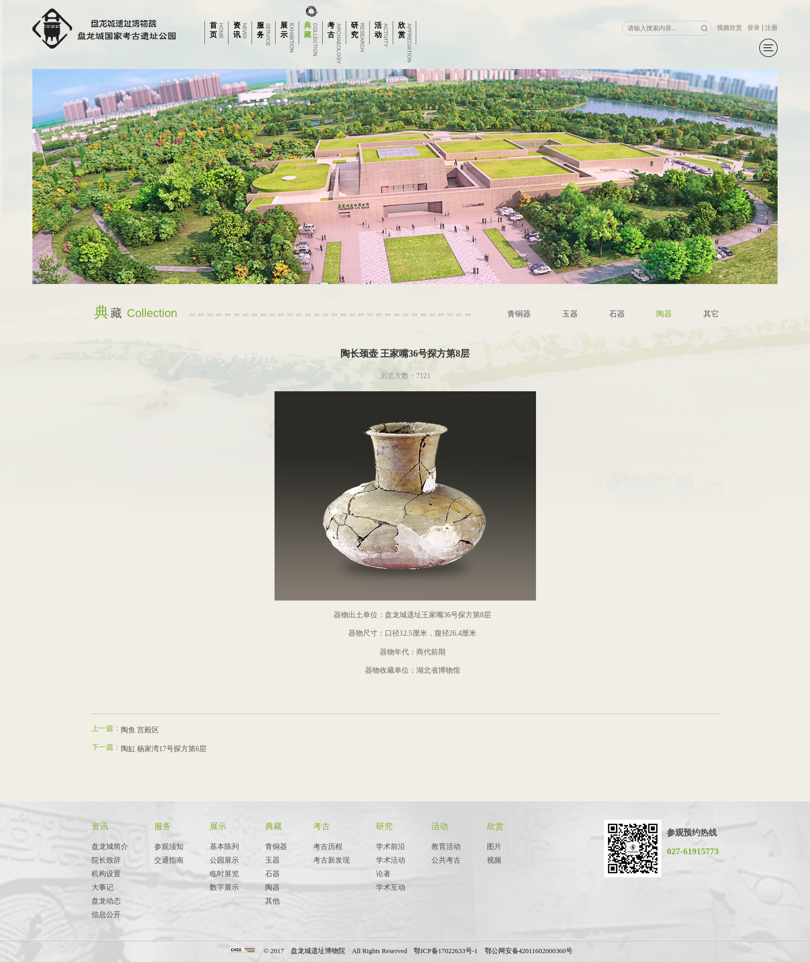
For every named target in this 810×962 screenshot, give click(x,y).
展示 (218, 826)
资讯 (100, 826)
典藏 (273, 826)
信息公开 (106, 915)
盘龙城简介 (110, 847)
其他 (272, 901)
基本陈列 (224, 847)
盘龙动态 (106, 901)
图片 (494, 847)
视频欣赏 (729, 27)
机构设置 (106, 874)
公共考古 (446, 860)
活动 (439, 826)
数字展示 (224, 887)
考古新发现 (331, 860)
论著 (383, 874)
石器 (617, 314)
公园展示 (224, 860)
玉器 (570, 314)
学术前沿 (390, 847)
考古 (321, 826)
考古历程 (328, 847)
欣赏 (495, 826)
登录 (753, 27)
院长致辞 (106, 860)
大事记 (102, 887)
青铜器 (519, 314)
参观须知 (169, 847)
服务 (162, 826)
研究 (384, 826)
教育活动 (446, 847)
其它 (711, 314)
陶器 (664, 314)
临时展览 (224, 874)
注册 (771, 27)
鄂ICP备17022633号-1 (445, 951)
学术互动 (390, 887)
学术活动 (390, 860)
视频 (494, 860)
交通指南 (169, 860)
